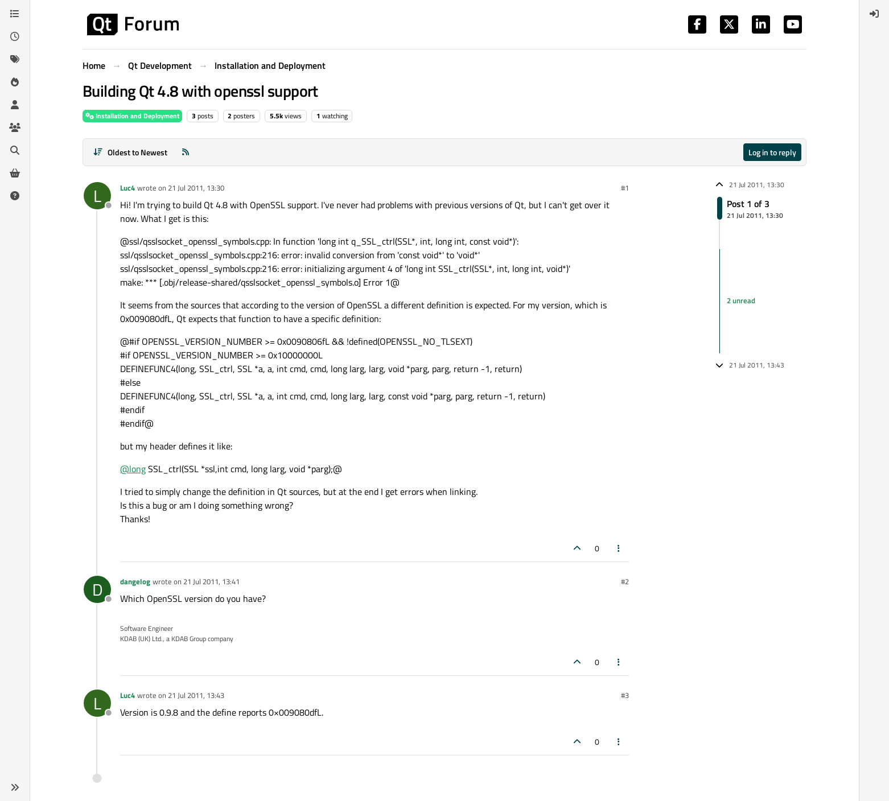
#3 (625, 695)
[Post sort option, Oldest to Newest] (130, 152)
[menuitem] (874, 14)
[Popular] (15, 82)
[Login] (874, 14)
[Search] (15, 150)
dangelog (135, 581)
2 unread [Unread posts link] (741, 301)
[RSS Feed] (185, 152)
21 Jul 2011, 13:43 (196, 695)
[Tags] (15, 59)
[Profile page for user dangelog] (97, 589)
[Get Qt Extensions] (15, 173)
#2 (625, 581)
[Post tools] (619, 548)
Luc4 (127, 187)
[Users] (15, 105)
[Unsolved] (15, 196)
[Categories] (15, 14)
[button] (15, 787)
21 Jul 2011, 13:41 (211, 581)
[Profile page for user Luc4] (97, 195)
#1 (625, 187)
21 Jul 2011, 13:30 (196, 187)
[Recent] (15, 36)
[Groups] (15, 127)
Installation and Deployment (132, 115)
